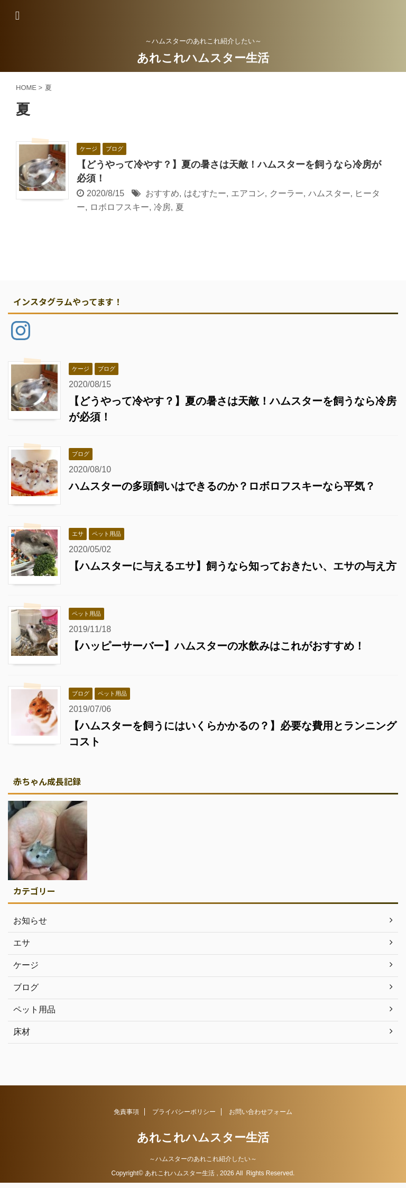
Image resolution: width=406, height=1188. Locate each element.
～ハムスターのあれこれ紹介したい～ (203, 1159)
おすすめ (162, 193)
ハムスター (329, 193)
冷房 (162, 207)
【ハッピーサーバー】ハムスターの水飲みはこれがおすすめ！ (217, 646)
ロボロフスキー (119, 207)
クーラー (286, 193)
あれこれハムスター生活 (203, 58)
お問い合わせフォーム (260, 1112)
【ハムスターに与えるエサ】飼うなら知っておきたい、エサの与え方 (232, 566)
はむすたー (205, 193)
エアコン (248, 193)
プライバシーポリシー (184, 1112)
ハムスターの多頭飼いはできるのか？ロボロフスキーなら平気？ (222, 486)
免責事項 (126, 1112)
